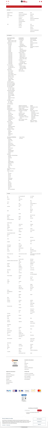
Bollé (31, 216)
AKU (8, 203)
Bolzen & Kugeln (9, 121)
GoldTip (8, 257)
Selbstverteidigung (21, 114)
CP (8, 172)
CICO (8, 224)
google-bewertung (9, 12)
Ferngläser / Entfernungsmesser (23, 109)
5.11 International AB (22, 196)
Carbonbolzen (10, 124)
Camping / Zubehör (21, 108)
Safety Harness (10, 143)
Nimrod (20, 297)
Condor (31, 228)
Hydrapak (20, 266)
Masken (9, 146)
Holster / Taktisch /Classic (35, 115)
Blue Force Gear (32, 215)
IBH (8, 180)
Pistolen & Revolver (33, 39)
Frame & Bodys (10, 72)
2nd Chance (21, 138)
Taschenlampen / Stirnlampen (24, 116)
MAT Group (32, 287)
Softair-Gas (9, 68)
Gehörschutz (32, 108)
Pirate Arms (32, 306)
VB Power (31, 341)
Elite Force (31, 237)
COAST (20, 225)
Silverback (31, 321)
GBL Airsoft (32, 249)
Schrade (8, 320)
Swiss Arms (9, 332)
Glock (19, 256)
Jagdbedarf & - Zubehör (33, 121)
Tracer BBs (9, 45)
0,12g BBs (9, 46)
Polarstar (20, 307)
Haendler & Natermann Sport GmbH (12, 260)
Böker (8, 216)
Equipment (9, 149)
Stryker (20, 330)
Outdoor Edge (32, 303)
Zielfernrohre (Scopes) (11, 97)
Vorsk (8, 345)
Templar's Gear (21, 333)
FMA (31, 243)
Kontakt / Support (9, 15)
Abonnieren (39, 410)
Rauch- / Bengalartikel (33, 40)
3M (7, 196)
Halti (19, 260)
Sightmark (20, 321)
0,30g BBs (9, 51)
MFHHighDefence (9, 291)
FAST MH (9, 175)
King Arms (20, 272)
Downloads (7, 383)
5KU (7, 197)
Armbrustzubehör (9, 109)
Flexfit (19, 243)
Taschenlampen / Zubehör (22, 115)
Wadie (31, 345)
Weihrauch (20, 348)
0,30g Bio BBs (10, 57)
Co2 (20, 47)
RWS (31, 318)
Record (31, 313)
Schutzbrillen (10, 139)
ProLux (20, 310)
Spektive (9, 96)
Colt (7, 228)
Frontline (20, 246)
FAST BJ (9, 174)
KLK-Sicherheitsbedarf (33, 274)
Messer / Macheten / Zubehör (23, 119)
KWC (19, 278)
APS (19, 206)
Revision (20, 315)
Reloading (31, 109)
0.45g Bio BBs (10, 63)
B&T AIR (31, 209)
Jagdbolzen (9, 125)
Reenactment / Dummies (11, 145)
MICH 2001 (9, 184)
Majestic (20, 285)
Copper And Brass (10, 230)
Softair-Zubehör (9, 69)
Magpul (31, 284)
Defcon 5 (8, 234)
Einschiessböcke (10, 116)
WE (7, 348)
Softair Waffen (9, 39)
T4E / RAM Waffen (10, 86)
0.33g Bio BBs (10, 58)
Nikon (8, 297)
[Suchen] (8, 1)
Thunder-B (8, 335)
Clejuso (8, 225)
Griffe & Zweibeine (11, 73)
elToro (8, 238)
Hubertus (8, 266)
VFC (7, 344)
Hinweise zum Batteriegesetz (34, 18)
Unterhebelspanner (22, 45)
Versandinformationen (22, 21)
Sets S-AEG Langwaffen (10, 85)
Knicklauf (21, 41)
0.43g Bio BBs (10, 62)
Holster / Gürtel (10, 140)
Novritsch (20, 300)
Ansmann (8, 206)
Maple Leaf (20, 287)
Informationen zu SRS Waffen (28, 373)
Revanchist (8, 315)
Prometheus (32, 310)
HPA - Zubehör (10, 102)
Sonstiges (9, 120)
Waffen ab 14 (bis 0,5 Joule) (12, 40)
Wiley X (20, 350)
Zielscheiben (10, 131)
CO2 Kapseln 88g (22, 62)
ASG (31, 207)
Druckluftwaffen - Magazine (23, 63)
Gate (19, 249)
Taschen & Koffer (10, 114)
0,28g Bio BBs (10, 56)
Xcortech (20, 351)
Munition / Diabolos (21, 52)
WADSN (8, 347)
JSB (7, 271)
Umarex (20, 338)
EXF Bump (9, 173)
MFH (31, 290)
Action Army (20, 199)
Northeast (8, 300)
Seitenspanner (22, 44)
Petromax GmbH (9, 306)
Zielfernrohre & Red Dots (11, 110)
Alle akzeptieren (39, 418)
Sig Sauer (8, 321)
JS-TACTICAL (32, 269)
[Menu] (6, 1)
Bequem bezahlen (8, 380)
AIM (30, 200)
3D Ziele (9, 130)
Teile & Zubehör (10, 78)
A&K (19, 197)
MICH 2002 (9, 185)
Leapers (8, 281)
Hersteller (20, 24)
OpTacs (31, 301)
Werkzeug (9, 80)
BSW (19, 219)
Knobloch (20, 275)
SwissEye (20, 332)
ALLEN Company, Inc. (33, 203)
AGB (31, 12)
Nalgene (20, 294)
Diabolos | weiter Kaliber (23, 58)
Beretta (20, 213)
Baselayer (9, 156)
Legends (20, 281)
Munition (31, 41)
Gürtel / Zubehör (33, 114)
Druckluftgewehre (21, 39)
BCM (31, 212)
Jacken (9, 160)
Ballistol (31, 210)
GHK (8, 256)
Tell (7, 333)
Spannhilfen (10, 113)
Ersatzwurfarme (10, 119)
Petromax (31, 304)
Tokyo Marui (32, 335)
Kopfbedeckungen (10, 161)
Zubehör (31, 45)
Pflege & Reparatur (11, 162)
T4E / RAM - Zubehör (11, 89)
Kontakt (8, 14)
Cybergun (20, 231)
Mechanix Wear (21, 288)
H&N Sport (20, 25)
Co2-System (21, 40)
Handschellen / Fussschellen (23, 110)
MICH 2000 (9, 183)
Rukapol (20, 318)
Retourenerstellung (21, 15)
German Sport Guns (10, 253)
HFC (19, 263)
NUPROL (31, 300)
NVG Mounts (10, 186)
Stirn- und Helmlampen (11, 189)
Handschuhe (10, 157)
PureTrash (8, 313)
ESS (19, 240)
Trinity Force (20, 336)
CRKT (19, 230)
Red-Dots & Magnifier (11, 95)
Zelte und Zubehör (21, 120)
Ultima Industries (9, 338)
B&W (8, 210)
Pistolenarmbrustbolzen (11, 126)
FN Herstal (20, 245)
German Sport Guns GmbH (23, 253)
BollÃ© (20, 216)
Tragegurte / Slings (11, 79)
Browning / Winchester (10, 219)
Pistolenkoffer (33, 116)
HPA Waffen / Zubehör (10, 100)
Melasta (31, 288)
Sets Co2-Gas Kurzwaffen (11, 83)
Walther (31, 347)
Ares (31, 206)
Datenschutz (32, 14)
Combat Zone (21, 228)
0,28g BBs (9, 50)
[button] (39, 1)
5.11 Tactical (32, 196)
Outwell (20, 304)
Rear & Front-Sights (11, 94)
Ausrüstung (8, 138)
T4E (30, 332)
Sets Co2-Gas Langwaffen (11, 84)
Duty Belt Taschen (10, 151)
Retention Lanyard (10, 144)
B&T (19, 209)
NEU (8, 24)
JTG (19, 271)
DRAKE (20, 234)
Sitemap (31, 15)
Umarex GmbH (32, 338)
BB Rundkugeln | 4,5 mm (23, 57)
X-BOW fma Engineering (33, 350)
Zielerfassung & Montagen (11, 90)
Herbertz (8, 263)
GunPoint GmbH (21, 259)
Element (20, 237)
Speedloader (10, 44)
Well (31, 348)
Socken (9, 167)
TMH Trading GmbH (22, 335)
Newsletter (20, 18)
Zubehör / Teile (21, 69)
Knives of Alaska (9, 275)
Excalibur (8, 241)
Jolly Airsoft (8, 269)
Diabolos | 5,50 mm (22, 55)
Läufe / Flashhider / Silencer (12, 74)
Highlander (31, 263)
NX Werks (8, 301)
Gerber (31, 252)
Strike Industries (9, 330)
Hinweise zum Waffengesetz (23, 14)
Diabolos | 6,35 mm (22, 56)
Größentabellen (21, 12)
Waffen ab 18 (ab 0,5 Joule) (12, 41)
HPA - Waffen (10, 101)
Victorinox (31, 344)
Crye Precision (32, 230)
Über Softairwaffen (27, 379)
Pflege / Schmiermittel (33, 120)
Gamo (8, 249)
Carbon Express (9, 222)
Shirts (9, 166)
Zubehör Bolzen (10, 127)
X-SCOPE (8, 351)
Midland (20, 291)
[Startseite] (6, 3)
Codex (31, 225)
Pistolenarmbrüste (9, 108)
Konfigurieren (39, 421)
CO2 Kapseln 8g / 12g (11, 67)
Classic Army (20, 224)
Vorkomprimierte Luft (23, 51)
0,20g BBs (9, 47)
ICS (30, 266)
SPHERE (20, 327)
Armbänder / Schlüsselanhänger (12, 155)
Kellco (8, 272)
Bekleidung (8, 154)
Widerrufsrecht (32, 31)
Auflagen (9, 132)
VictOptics (20, 344)
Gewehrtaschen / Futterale (35, 113)
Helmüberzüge (10, 178)
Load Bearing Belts (11, 150)
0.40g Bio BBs (10, 61)
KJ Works (20, 27)
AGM (19, 200)
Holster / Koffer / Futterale (34, 110)
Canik (31, 221)
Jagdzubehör (10, 115)
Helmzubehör (10, 179)
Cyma (31, 231)
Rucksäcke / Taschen (22, 113)
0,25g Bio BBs (10, 55)
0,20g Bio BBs (10, 52)
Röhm (8, 316)
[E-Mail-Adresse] (30, 410)
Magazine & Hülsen (11, 75)
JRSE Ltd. (20, 269)
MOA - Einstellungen (27, 376)
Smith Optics (9, 324)
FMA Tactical (9, 245)
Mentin (8, 290)
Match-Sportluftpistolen (23, 50)
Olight (19, 301)
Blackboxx (8, 215)
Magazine (31, 44)
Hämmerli (31, 260)
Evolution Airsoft (32, 240)
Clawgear (31, 224)
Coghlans (8, 227)
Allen (19, 203)
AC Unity (31, 197)
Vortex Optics (21, 345)
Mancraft (31, 285)
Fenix (31, 241)
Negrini (31, 294)
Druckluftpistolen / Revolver (23, 46)
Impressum (31, 28)
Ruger (8, 318)
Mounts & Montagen (11, 91)
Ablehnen (39, 424)
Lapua (31, 278)
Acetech (8, 199)
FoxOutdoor (9, 246)
